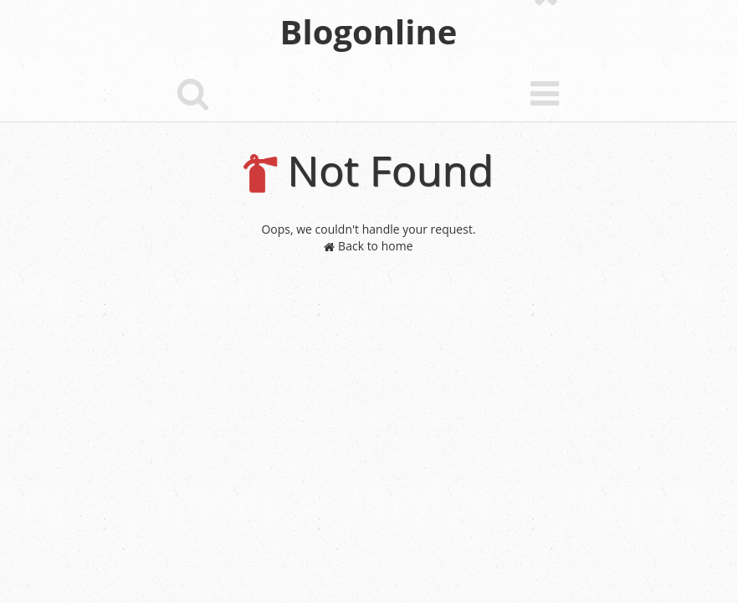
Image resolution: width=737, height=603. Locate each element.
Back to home (368, 246)
